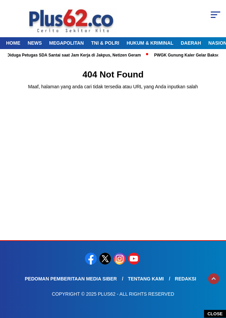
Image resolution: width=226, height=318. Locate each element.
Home (13, 43)
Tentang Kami (146, 278)
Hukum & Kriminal (150, 43)
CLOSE (215, 313)
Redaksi (185, 278)
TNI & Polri (105, 43)
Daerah (191, 43)
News (35, 43)
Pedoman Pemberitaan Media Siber (71, 278)
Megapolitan (66, 43)
